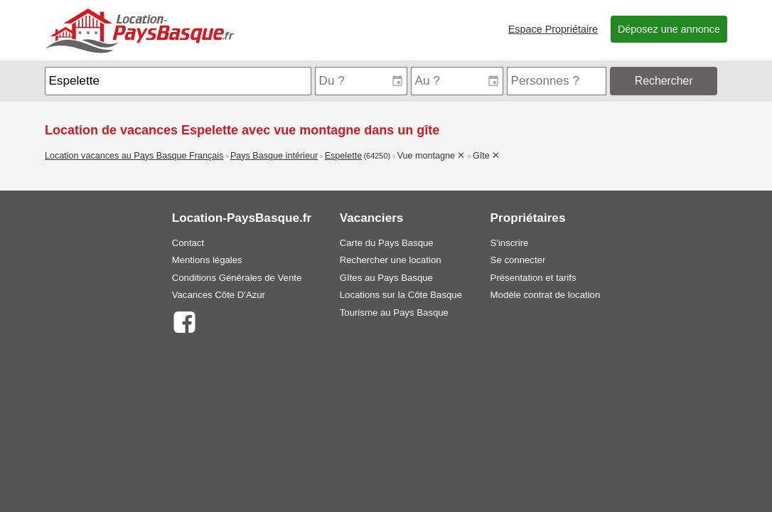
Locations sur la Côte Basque (401, 294)
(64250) (376, 155)
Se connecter (518, 260)
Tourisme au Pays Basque (394, 312)
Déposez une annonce (669, 29)
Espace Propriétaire (553, 29)
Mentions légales (207, 260)
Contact (188, 243)
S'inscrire (509, 243)
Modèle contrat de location (545, 294)
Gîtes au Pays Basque (386, 277)
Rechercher (664, 81)
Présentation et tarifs (533, 277)
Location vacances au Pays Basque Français (134, 156)
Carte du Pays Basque (387, 243)
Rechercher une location (390, 260)
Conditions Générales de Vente (237, 277)
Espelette (344, 156)
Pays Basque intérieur (274, 156)
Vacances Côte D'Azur (218, 294)
